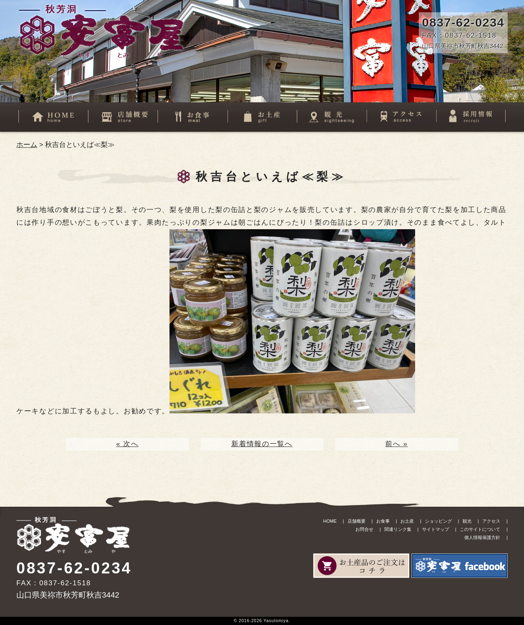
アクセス (491, 521)
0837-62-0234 (463, 22)
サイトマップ (435, 529)
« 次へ (127, 444)
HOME (330, 521)
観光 (467, 521)
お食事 (383, 521)
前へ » (396, 444)
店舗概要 (357, 521)
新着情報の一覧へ (262, 444)
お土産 (407, 521)
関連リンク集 (397, 529)
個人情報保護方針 (482, 537)
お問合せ (364, 529)
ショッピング (438, 521)
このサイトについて (480, 529)
